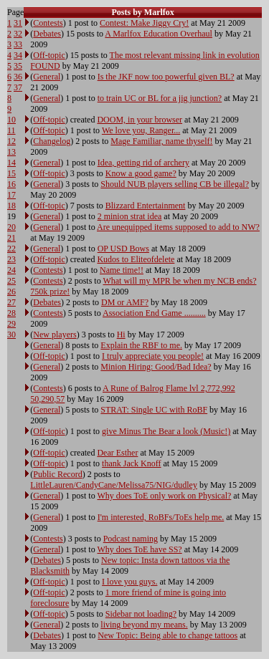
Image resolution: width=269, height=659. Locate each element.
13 (11, 152)
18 (11, 206)
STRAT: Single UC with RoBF (153, 410)
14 (11, 163)
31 (18, 23)
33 (18, 44)
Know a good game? (140, 173)
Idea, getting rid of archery (143, 163)
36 (18, 77)
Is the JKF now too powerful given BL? (166, 77)
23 (11, 259)
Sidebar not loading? (140, 614)
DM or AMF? (124, 302)
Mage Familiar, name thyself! (161, 141)
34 (18, 55)
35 (18, 66)
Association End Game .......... (154, 313)
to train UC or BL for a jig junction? (160, 98)
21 (11, 238)
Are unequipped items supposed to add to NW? (178, 227)
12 (11, 141)
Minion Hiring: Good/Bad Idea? (155, 367)
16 (11, 184)
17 (11, 195)
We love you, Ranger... (141, 130)
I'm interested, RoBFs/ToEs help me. (161, 517)
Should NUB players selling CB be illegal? (174, 184)
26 (11, 292)
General (46, 77)
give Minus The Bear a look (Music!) (166, 431)
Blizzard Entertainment (145, 206)
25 (11, 281)
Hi (121, 335)
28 (11, 313)
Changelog (51, 141)
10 (11, 120)
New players (54, 335)
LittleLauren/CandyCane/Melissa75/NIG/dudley (113, 485)
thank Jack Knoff (131, 463)
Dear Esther (117, 453)
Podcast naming (130, 539)
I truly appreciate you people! (153, 356)
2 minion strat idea (130, 216)
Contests (47, 23)
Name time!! (121, 270)
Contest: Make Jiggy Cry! (144, 23)
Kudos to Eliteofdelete (135, 259)
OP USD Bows (123, 249)
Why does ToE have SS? (139, 549)
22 (11, 249)
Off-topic (49, 55)
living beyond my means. (143, 625)
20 (11, 227)
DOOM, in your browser (139, 120)
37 (18, 87)
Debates (47, 34)
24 (11, 270)
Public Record (57, 474)
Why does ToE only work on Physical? (164, 496)
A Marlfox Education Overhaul (158, 34)
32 (18, 34)
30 (11, 335)
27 (11, 302)
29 (11, 324)
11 (11, 130)
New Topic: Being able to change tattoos (167, 635)
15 (11, 173)
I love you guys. (129, 582)
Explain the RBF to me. (141, 345)
